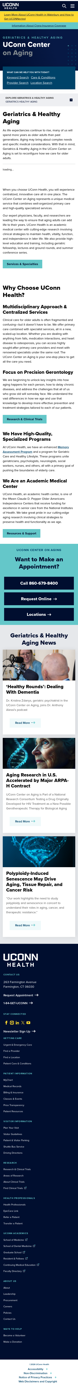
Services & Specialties (22, 264)
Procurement (10, 1300)
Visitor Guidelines (12, 1134)
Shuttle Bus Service (13, 1147)
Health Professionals (14, 1204)
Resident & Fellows (13, 1258)
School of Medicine (13, 1240)
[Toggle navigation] (72, 6)
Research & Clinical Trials (24, 419)
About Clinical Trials (14, 1182)
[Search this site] (64, 6)
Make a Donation (12, 1342)
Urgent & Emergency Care (17, 1045)
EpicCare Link (10, 1211)
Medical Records (12, 1086)
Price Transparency (13, 1105)
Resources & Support (21, 533)
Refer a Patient (11, 1217)
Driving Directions (13, 1153)
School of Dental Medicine (17, 1246)
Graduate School (12, 1252)
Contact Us (9, 1319)
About (6, 1288)
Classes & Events (12, 1099)
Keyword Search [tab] (18, 77)
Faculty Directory (12, 1271)
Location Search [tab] (41, 83)
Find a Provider (11, 1051)
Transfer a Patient (13, 1223)
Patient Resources (13, 1111)
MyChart (8, 1080)
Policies (7, 1313)
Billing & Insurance (13, 1092)
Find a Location (11, 1057)
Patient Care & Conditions (17, 1063)
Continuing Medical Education (19, 1265)
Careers (7, 1306)
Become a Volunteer (14, 1335)
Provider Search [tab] (18, 83)
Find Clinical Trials (13, 1188)
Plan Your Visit (11, 1128)
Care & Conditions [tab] (43, 77)
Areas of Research (13, 1175)
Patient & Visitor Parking (16, 1140)
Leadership (9, 1294)
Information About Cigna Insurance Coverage (39, 26)
